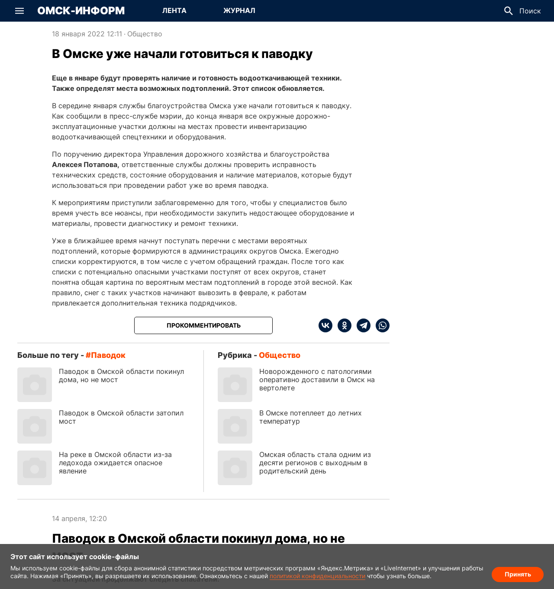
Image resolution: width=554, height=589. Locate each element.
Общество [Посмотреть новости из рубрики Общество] (144, 33)
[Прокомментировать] (203, 325)
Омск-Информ (81, 11)
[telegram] (360, 325)
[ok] (341, 325)
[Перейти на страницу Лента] (174, 11)
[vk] (325, 325)
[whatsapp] (380, 325)
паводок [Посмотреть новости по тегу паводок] (108, 355)
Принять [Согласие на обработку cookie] (518, 574)
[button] (19, 11)
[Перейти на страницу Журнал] (239, 11)
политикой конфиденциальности (317, 575)
